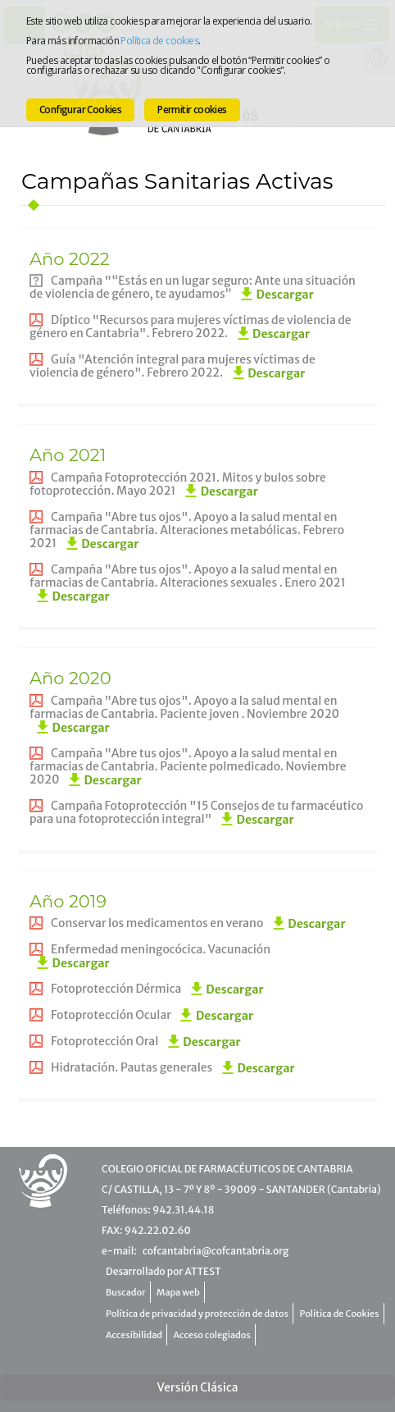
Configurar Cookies (80, 110)
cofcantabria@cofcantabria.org (215, 1251)
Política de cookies (159, 41)
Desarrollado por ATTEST (163, 1271)
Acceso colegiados (212, 1335)
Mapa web (178, 1292)
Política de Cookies (339, 1313)
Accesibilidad (134, 1335)
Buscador (126, 1292)
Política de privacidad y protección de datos (197, 1313)
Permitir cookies (191, 110)
